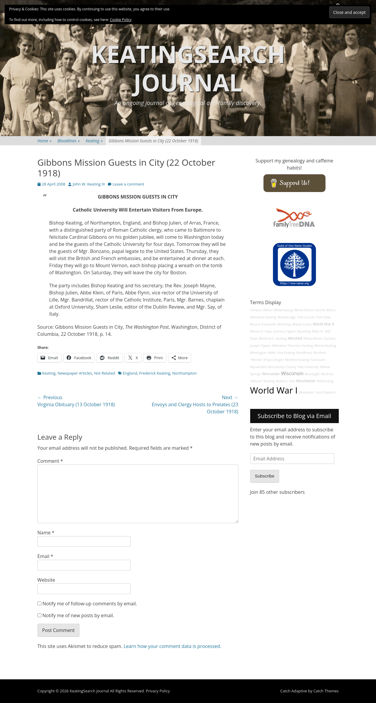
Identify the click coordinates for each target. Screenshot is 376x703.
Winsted (295, 338)
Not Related (104, 373)
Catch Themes (326, 691)
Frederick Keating (154, 373)
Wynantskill (258, 367)
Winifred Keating (297, 360)
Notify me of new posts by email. (78, 615)
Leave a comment (128, 184)
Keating (94, 141)
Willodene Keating (263, 317)
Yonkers (256, 310)
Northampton (184, 373)
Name (46, 532)
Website (46, 580)
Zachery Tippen (284, 331)
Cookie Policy (120, 19)
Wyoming (303, 331)
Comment (50, 461)
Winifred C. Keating (273, 338)
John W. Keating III (89, 184)
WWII (272, 353)
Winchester (306, 380)
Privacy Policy (158, 691)
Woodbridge (287, 317)
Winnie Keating (325, 346)
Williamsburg (283, 310)
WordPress (304, 353)
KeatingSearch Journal (188, 68)
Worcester (271, 373)
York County (306, 317)
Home (45, 141)
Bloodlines (69, 141)
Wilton (268, 310)
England (130, 373)
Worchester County (282, 367)
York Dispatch (325, 392)
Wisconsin (292, 373)
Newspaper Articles (75, 373)
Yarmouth (318, 360)
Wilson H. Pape (261, 331)
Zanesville (269, 324)
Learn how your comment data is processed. (172, 646)
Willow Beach (313, 338)
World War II (323, 324)
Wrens (331, 310)
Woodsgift (312, 374)
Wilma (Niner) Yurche (309, 310)
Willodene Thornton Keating (292, 346)
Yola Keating (286, 353)
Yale (292, 381)
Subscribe (265, 475)
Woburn (281, 381)
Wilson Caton (302, 324)
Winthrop (284, 324)
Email (45, 556)
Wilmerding (325, 381)
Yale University (308, 367)
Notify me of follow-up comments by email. (90, 603)
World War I (274, 390)
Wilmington (258, 353)
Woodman (306, 392)
